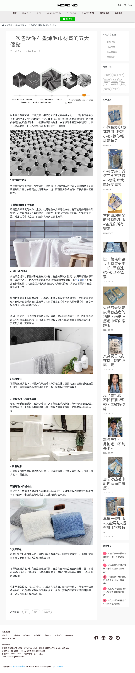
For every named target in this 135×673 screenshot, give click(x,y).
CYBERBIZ (58, 666)
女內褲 (107, 89)
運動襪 (107, 79)
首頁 (15, 13)
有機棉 (115, 89)
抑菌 (123, 84)
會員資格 (69, 635)
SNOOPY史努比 (88, 13)
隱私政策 (48, 635)
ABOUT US (26, 13)
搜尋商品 (5, 635)
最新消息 (111, 41)
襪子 (121, 75)
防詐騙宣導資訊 (8, 638)
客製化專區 (105, 13)
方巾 (106, 84)
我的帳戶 (26, 635)
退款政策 (37, 635)
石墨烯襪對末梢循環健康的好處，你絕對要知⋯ (114, 556)
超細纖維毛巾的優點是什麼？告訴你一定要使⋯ (114, 580)
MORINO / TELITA (54, 13)
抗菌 (114, 75)
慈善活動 (111, 57)
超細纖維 (114, 84)
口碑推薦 (111, 47)
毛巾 (26, 612)
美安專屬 (118, 13)
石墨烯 (47, 612)
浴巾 (36, 612)
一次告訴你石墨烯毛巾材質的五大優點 (114, 602)
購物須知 (58, 635)
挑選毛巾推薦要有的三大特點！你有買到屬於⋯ (114, 591)
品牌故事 (16, 635)
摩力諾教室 (112, 52)
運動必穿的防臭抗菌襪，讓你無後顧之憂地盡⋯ (114, 568)
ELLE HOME (71, 13)
